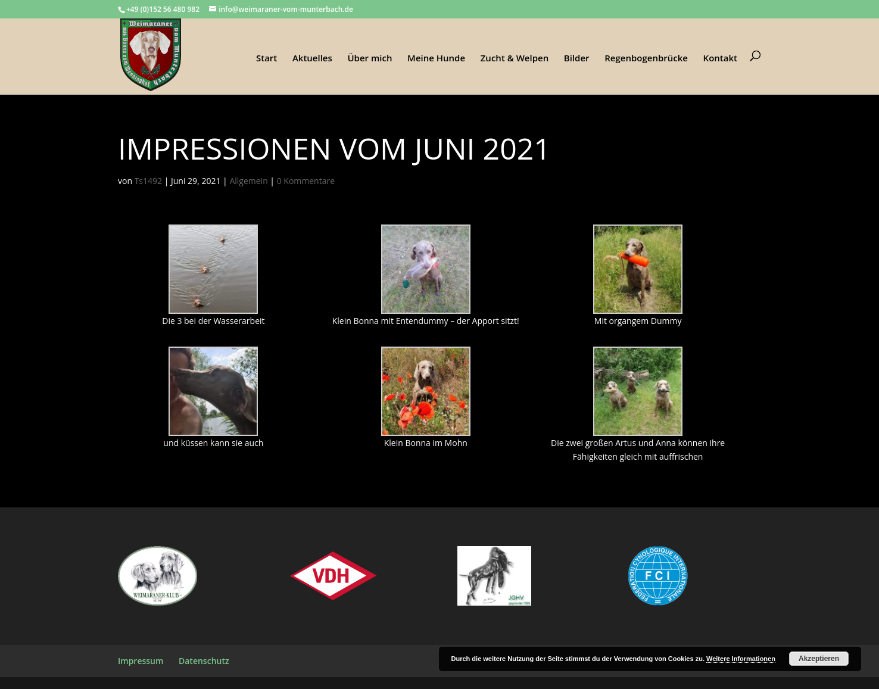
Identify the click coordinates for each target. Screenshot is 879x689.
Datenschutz (204, 660)
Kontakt (720, 59)
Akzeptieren (819, 658)
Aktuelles (312, 59)
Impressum (140, 660)
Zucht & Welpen (514, 59)
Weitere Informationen (740, 658)
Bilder (577, 59)
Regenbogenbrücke (646, 59)
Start (266, 59)
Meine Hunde (436, 59)
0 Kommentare (306, 180)
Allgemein (248, 180)
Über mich (369, 59)
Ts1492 (148, 180)
